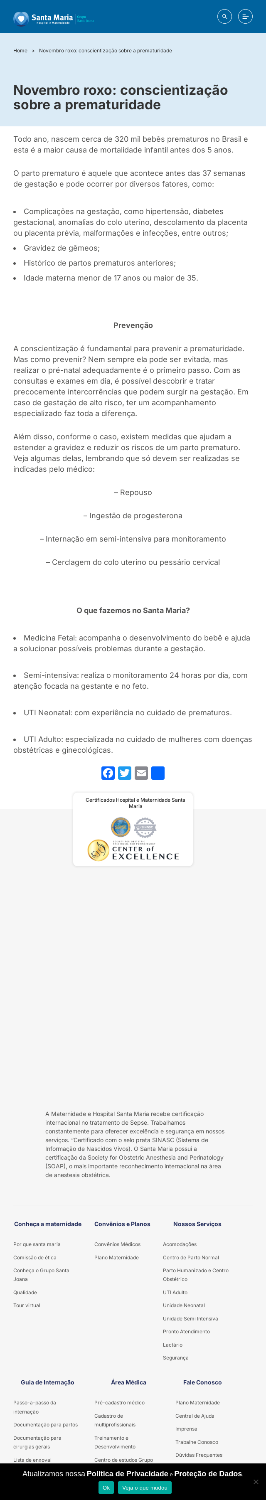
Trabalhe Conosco (196, 1442)
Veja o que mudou (144, 1488)
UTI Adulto (175, 1292)
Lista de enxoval (32, 1460)
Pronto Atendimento (186, 1331)
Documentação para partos (45, 1424)
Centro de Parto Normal (191, 1257)
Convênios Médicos (117, 1244)
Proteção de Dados (208, 1474)
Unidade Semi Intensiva (190, 1318)
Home (20, 50)
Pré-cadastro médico (119, 1402)
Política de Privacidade (127, 1474)
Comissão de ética (35, 1257)
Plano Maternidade (116, 1257)
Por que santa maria (37, 1244)
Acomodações (180, 1244)
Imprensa (186, 1429)
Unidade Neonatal (184, 1305)
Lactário (172, 1345)
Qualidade (25, 1292)
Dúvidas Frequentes (198, 1455)
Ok (106, 1488)
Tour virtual (26, 1305)
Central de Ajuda (194, 1416)
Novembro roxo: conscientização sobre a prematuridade (105, 50)
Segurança (176, 1358)
